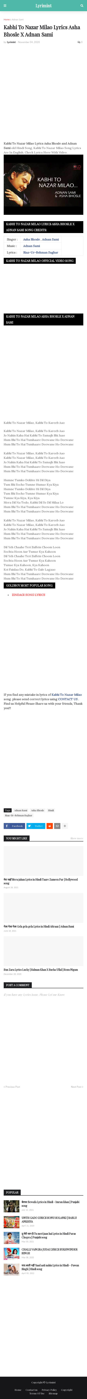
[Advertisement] (43, 93)
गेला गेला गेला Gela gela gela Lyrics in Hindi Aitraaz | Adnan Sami (39, 926)
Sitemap (53, 1393)
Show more (77, 838)
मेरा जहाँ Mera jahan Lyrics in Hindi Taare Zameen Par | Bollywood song (41, 881)
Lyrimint (43, 5)
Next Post (76, 1086)
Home (7, 19)
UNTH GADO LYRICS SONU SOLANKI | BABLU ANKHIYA (49, 1219)
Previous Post (13, 1086)
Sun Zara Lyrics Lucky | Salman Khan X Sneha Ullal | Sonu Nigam (41, 969)
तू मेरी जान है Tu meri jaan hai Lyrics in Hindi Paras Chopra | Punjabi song (49, 1235)
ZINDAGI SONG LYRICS (28, 595)
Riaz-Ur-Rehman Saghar (40, 252)
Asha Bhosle (31, 239)
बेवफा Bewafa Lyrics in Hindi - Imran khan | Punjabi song (50, 1203)
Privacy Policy (49, 1389)
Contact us (31, 1389)
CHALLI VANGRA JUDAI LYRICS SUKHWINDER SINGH (49, 1251)
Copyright (66, 1389)
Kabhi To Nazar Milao (67, 695)
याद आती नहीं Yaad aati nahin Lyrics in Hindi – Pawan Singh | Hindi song (50, 1267)
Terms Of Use (37, 1393)
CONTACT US (68, 699)
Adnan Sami (18, 19)
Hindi (51, 810)
